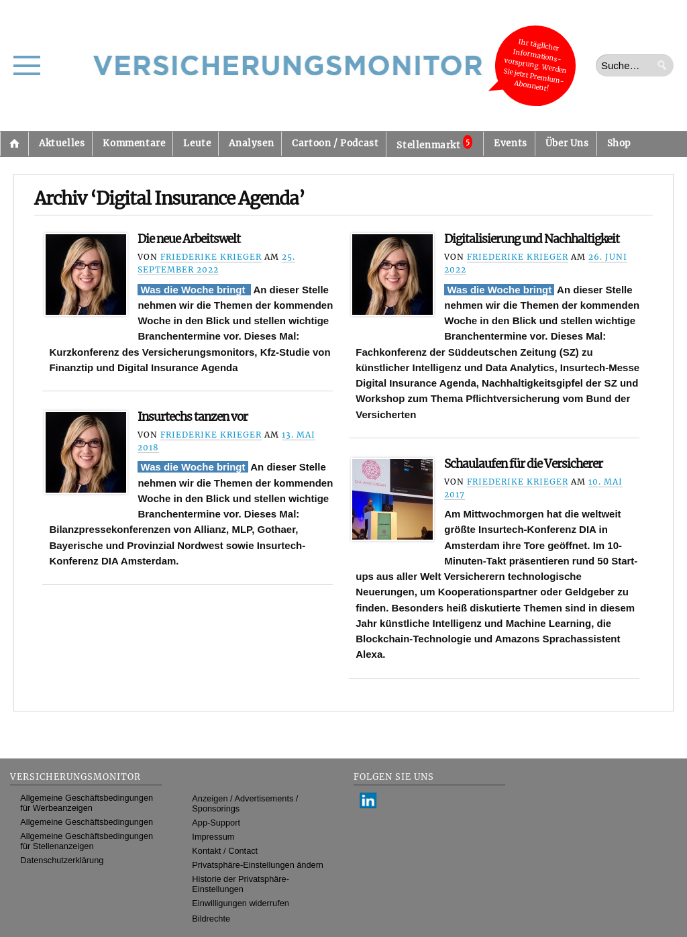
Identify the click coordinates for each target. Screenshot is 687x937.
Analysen (251, 143)
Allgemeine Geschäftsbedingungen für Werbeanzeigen (86, 803)
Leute (197, 143)
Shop (619, 143)
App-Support (216, 823)
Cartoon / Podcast (335, 143)
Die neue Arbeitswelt (189, 239)
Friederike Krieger (211, 257)
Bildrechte (211, 919)
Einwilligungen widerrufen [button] (240, 903)
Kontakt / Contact (225, 851)
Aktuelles (62, 143)
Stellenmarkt (434, 143)
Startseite (14, 144)
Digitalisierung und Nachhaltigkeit (531, 239)
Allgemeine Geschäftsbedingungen (86, 822)
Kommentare (134, 143)
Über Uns (567, 143)
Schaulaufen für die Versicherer (523, 463)
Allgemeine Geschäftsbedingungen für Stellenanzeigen (86, 841)
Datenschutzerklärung (61, 860)
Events (510, 143)
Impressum (213, 837)
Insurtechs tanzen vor (193, 416)
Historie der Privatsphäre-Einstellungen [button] (240, 884)
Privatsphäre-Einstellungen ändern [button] (257, 865)
